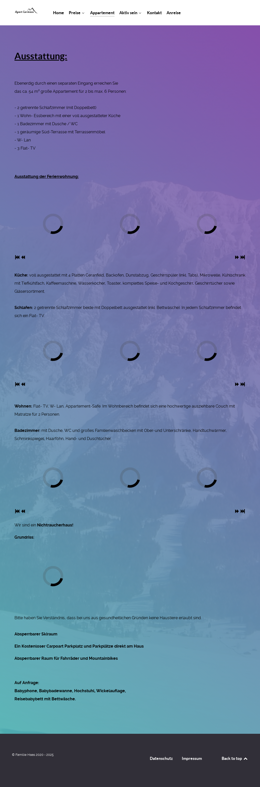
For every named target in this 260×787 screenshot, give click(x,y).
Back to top (235, 758)
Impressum (192, 758)
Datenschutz (161, 758)
